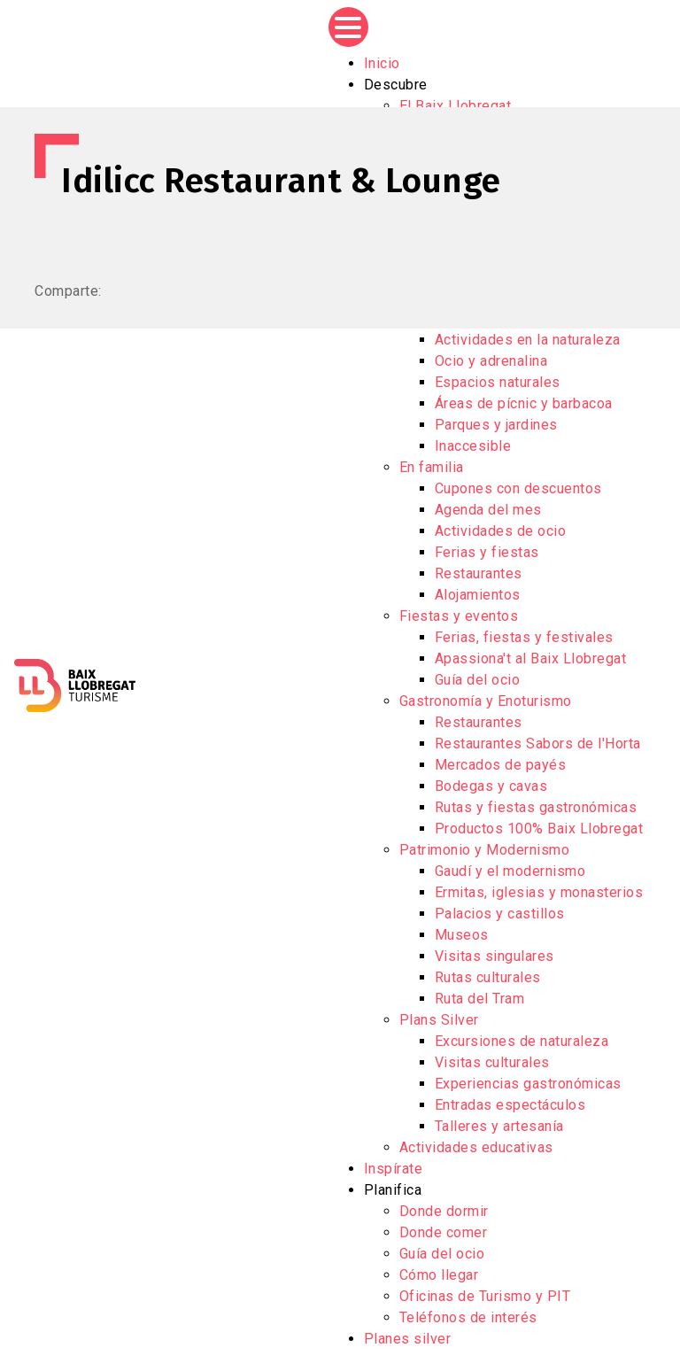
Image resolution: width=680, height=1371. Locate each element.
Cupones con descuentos (518, 488)
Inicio (382, 63)
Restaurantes (478, 573)
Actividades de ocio (501, 531)
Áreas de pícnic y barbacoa (524, 403)
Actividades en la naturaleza (528, 339)
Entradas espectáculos (510, 1104)
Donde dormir (444, 1211)
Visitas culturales (492, 1062)
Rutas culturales (488, 977)
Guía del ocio (478, 679)
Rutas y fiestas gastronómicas (536, 807)
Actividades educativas (476, 1147)
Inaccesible (473, 446)
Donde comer (443, 1232)
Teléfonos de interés (468, 1317)
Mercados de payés (501, 764)
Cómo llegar (439, 1274)
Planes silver (408, 1338)
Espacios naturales (497, 382)
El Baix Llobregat (455, 105)
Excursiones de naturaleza (522, 1041)
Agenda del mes (488, 509)
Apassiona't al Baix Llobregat (531, 658)
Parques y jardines (496, 424)
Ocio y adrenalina (491, 360)
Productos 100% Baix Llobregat (539, 828)
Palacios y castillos (500, 913)
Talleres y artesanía (499, 1126)
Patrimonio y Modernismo (484, 849)
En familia (431, 467)
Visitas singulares (494, 956)
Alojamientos (478, 594)
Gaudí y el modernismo (510, 871)
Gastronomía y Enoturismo (485, 701)
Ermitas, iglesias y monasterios (539, 892)
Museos (462, 934)
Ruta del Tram (480, 998)
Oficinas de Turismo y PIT (485, 1296)
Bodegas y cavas (491, 786)
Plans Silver (439, 1019)
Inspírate (393, 1168)
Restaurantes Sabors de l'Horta (538, 743)
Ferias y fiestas (487, 552)
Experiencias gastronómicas (528, 1083)
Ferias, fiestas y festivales (524, 637)
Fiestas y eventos (459, 616)
